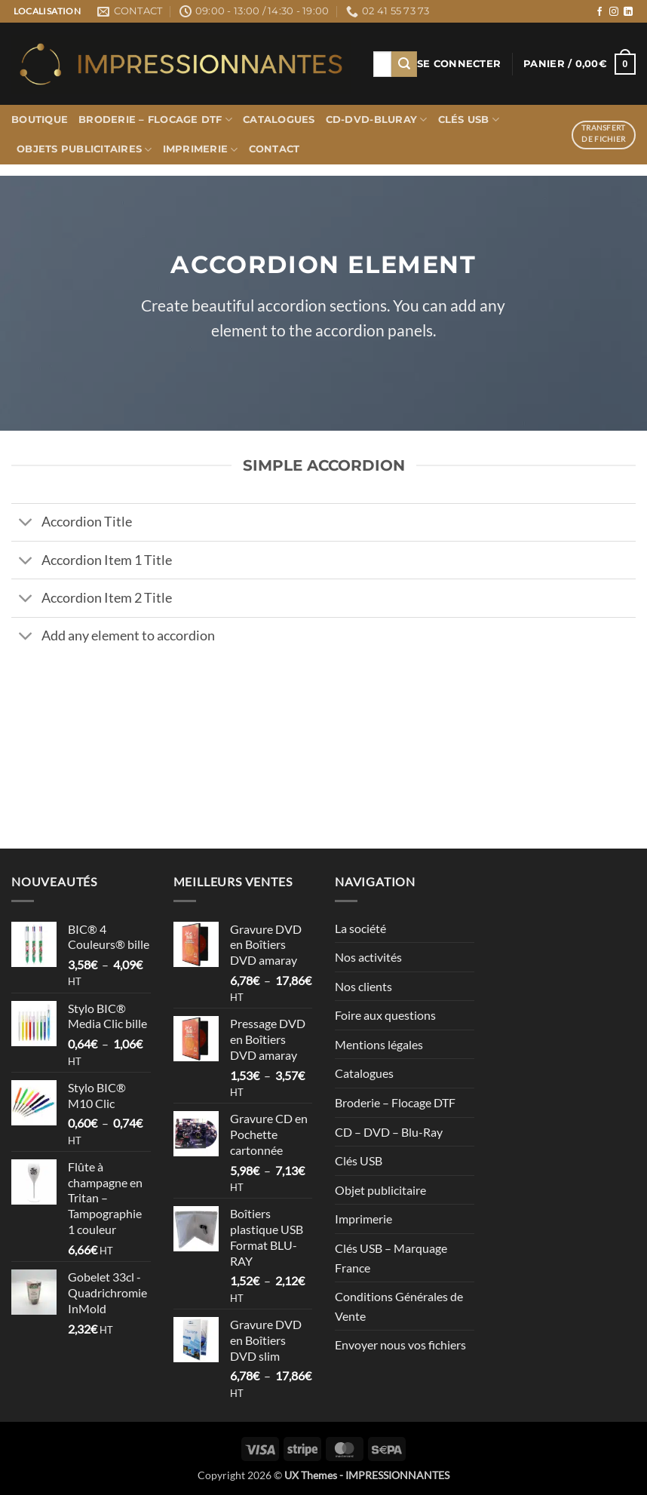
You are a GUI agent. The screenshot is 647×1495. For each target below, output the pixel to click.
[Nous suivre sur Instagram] (613, 12)
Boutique (39, 119)
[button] (459, 64)
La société (360, 928)
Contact (274, 149)
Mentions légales (379, 1044)
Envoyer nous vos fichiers (400, 1344)
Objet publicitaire (380, 1190)
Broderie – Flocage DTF (155, 119)
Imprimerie (200, 150)
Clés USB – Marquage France (391, 1258)
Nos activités (368, 957)
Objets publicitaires (84, 150)
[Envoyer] (404, 64)
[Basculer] (26, 524)
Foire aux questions (385, 1015)
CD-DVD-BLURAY (377, 119)
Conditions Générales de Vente (399, 1306)
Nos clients (363, 986)
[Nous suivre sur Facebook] (599, 12)
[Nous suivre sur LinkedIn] (628, 12)
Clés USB (469, 119)
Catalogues (279, 119)
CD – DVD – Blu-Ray (389, 1132)
